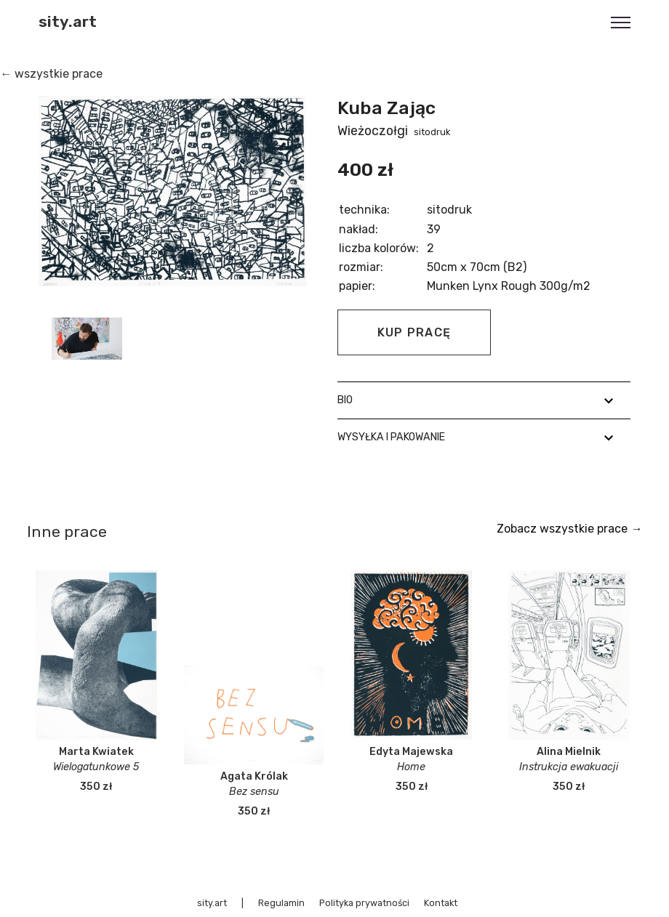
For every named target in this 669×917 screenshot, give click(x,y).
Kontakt (440, 902)
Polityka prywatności (364, 902)
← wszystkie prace (51, 74)
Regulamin (281, 902)
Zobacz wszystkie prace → (569, 529)
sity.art (68, 21)
